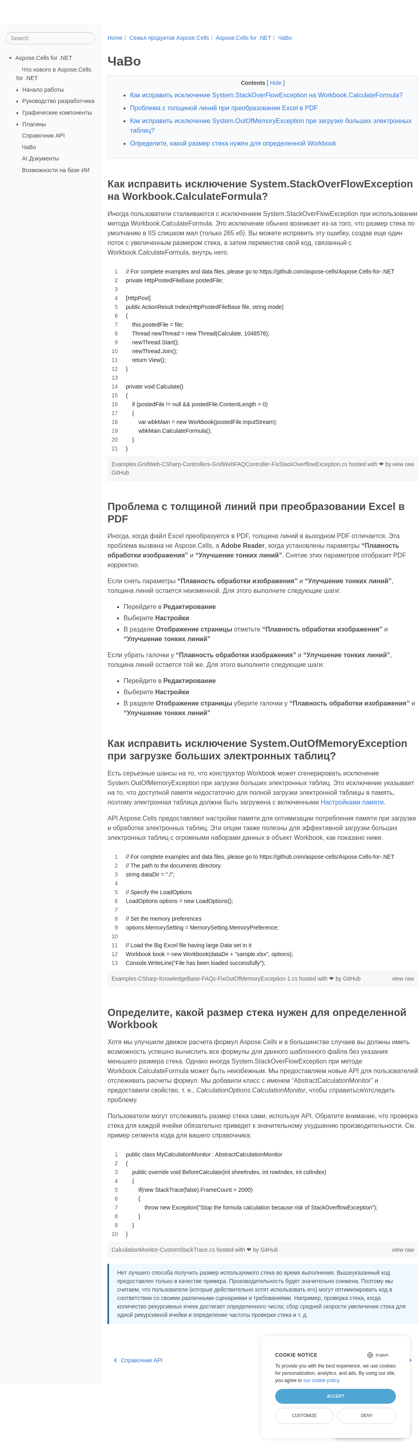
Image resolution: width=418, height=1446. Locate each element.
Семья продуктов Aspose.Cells (169, 38)
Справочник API (43, 135)
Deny (367, 1415)
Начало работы (43, 89)
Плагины (34, 124)
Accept (335, 1396)
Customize (304, 1415)
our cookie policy (321, 1380)
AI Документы (40, 158)
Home (114, 38)
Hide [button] (265, 83)
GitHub (146, 495)
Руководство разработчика (59, 101)
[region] (251, 382)
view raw (381, 486)
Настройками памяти (139, 846)
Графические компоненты (57, 112)
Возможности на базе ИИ (56, 170)
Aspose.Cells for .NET (43, 58)
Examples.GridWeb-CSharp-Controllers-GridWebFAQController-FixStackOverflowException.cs (230, 486)
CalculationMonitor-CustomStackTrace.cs (163, 1303)
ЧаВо (29, 147)
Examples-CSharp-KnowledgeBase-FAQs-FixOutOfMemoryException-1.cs (205, 1032)
